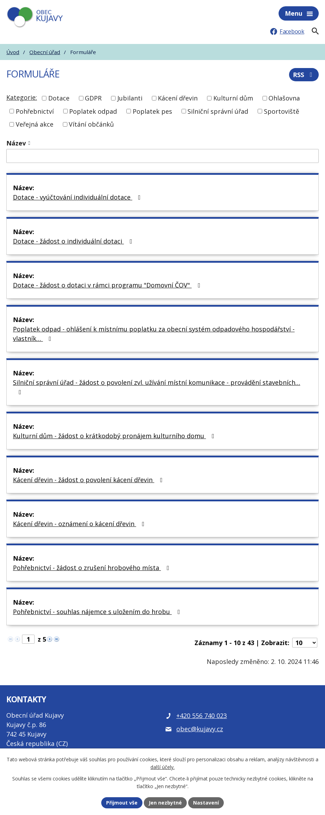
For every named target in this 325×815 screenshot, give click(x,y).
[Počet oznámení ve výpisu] (304, 643)
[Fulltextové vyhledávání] (315, 31)
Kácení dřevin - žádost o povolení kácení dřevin (89, 480)
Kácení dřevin (178, 98)
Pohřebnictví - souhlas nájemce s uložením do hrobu (98, 611)
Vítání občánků (91, 124)
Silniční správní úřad (217, 111)
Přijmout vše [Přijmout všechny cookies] (122, 802)
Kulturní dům (233, 98)
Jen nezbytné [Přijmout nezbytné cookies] (165, 802)
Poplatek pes (152, 111)
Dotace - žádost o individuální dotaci (74, 241)
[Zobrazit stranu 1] (28, 639)
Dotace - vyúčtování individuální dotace (78, 197)
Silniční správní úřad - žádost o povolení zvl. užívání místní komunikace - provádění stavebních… (156, 386)
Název (16, 143)
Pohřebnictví (35, 111)
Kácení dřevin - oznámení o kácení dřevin (80, 523)
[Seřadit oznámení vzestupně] (30, 141)
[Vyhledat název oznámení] (162, 156)
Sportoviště (281, 111)
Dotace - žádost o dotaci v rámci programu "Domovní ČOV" (108, 285)
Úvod (12, 51)
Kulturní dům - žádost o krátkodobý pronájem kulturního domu (115, 436)
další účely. (162, 767)
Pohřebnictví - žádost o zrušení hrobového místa (92, 567)
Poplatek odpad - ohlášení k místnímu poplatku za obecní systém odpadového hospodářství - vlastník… (154, 334)
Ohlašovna (284, 98)
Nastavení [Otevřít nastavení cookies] (206, 802)
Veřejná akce (34, 124)
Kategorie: (21, 97)
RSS (304, 74)
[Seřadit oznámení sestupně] (30, 144)
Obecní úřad (44, 51)
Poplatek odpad (93, 111)
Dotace (58, 98)
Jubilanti (129, 98)
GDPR (93, 98)
